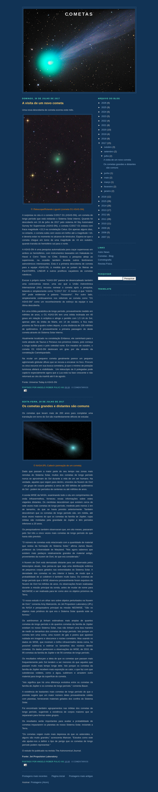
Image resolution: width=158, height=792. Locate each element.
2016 (104, 196)
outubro (108, 147)
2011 (104, 219)
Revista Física (105, 263)
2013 (104, 210)
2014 (104, 205)
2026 (104, 103)
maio (107, 177)
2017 (104, 143)
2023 (104, 116)
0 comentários (80, 387)
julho (106, 156)
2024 (104, 112)
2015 (104, 201)
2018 (104, 138)
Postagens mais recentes (34, 776)
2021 (104, 125)
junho (107, 173)
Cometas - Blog (106, 256)
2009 (104, 228)
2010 (104, 223)
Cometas (79, 14)
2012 (104, 214)
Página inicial (58, 776)
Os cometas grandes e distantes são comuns (55, 406)
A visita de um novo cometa (43, 103)
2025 (104, 107)
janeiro (107, 191)
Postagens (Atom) (40, 782)
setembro (109, 151)
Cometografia (104, 259)
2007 (104, 237)
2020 (104, 129)
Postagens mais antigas (81, 776)
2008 (104, 232)
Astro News (103, 252)
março (107, 182)
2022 (104, 120)
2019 (104, 134)
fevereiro (108, 186)
